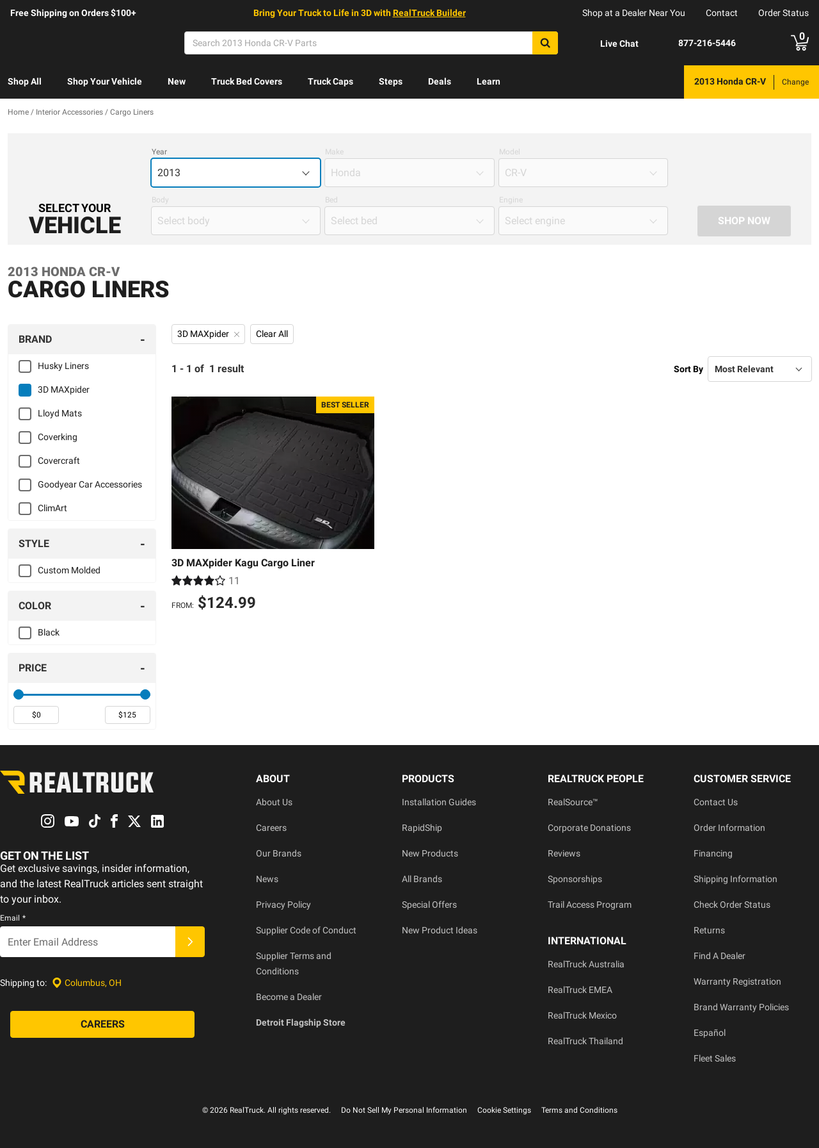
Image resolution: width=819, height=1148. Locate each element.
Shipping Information (735, 879)
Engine (511, 199)
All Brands (422, 879)
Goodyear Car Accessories (90, 484)
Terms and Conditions (579, 1110)
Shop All (25, 81)
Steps (390, 81)
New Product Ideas (439, 930)
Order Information (729, 828)
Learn (488, 81)
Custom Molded (69, 570)
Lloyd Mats (60, 413)
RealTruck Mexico (582, 1015)
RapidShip (422, 828)
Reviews (564, 853)
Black (49, 632)
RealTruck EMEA (580, 990)
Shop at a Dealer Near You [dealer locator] (633, 13)
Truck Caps (330, 81)
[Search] (371, 42)
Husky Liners (63, 366)
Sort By (688, 369)
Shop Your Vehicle (104, 81)
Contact (722, 13)
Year (159, 151)
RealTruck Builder (429, 13)
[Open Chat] (608, 43)
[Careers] (102, 1025)
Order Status (783, 13)
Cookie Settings (504, 1110)
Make (334, 151)
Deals (439, 81)
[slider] (18, 694)
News (267, 879)
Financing (713, 853)
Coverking (57, 437)
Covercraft (59, 460)
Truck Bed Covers (246, 81)
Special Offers (429, 904)
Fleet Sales (715, 1058)
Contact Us (716, 802)
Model (509, 151)
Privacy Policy (283, 904)
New (177, 81)
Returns (709, 930)
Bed (331, 199)
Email (13, 918)
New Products (430, 853)
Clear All (272, 334)
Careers (271, 828)
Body (160, 199)
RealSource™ (573, 802)
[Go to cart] (800, 43)
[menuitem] (24, 82)
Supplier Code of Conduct (306, 930)
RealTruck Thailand (585, 1041)
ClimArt (52, 508)
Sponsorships (575, 879)
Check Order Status (732, 904)
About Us (274, 802)
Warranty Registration (737, 981)
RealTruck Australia (586, 964)
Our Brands (278, 853)
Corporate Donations (589, 828)
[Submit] (190, 942)
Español (710, 1033)
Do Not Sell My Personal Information (404, 1110)
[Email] (87, 942)
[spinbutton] (36, 715)
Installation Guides (439, 802)
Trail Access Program (590, 904)
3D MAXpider (64, 389)
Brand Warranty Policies (741, 1007)
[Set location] (87, 983)
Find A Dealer (719, 956)
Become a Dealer (289, 997)
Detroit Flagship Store (301, 1022)
